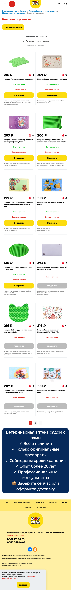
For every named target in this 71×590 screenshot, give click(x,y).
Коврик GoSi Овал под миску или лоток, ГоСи (18, 268)
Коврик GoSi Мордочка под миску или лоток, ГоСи (18, 331)
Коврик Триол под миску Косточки (52, 79)
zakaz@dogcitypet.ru (15, 536)
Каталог (12, 4)
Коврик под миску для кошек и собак (50, 203)
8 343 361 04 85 (16, 542)
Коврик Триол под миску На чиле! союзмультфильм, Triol (18, 391)
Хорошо (23, 585)
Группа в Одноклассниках (35, 549)
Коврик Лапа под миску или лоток (18, 79)
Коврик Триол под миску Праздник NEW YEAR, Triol (48, 331)
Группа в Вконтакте (30, 549)
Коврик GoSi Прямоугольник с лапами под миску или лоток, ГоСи (51, 141)
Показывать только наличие (37, 41)
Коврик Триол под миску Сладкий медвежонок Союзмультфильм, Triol (18, 204)
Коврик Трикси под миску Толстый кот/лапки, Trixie (52, 268)
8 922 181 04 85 (15, 539)
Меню (5, 4)
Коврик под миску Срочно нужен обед (51, 391)
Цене (42, 37)
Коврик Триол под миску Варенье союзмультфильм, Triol (18, 141)
